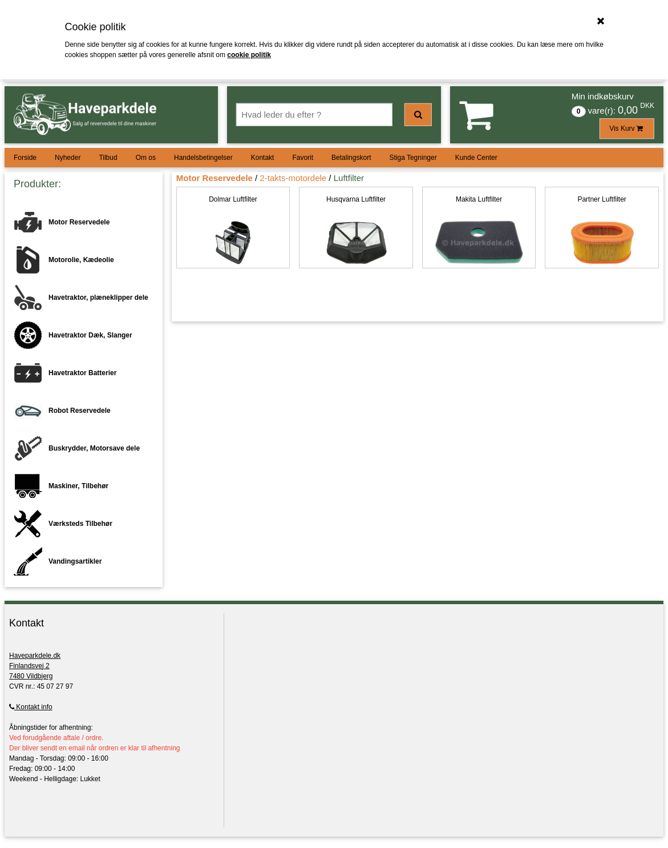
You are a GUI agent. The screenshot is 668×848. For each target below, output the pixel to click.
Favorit (302, 158)
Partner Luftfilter (601, 199)
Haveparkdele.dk (34, 656)
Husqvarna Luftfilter (356, 199)
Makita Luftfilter (479, 199)
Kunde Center (476, 158)
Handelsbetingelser (203, 158)
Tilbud (108, 158)
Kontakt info (30, 707)
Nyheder (67, 158)
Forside (25, 158)
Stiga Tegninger (412, 158)
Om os (146, 158)
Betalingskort (351, 158)
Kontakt (262, 158)
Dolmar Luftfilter (233, 199)
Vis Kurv (627, 128)
